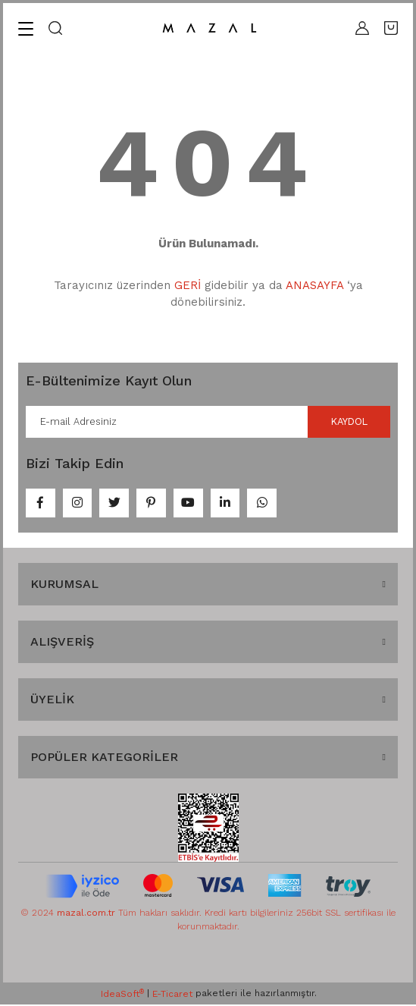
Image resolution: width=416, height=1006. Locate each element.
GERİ (187, 285)
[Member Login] (362, 28)
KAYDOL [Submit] (348, 421)
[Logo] (209, 28)
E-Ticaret (172, 995)
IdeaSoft (122, 995)
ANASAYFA (314, 285)
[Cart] (391, 28)
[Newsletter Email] (208, 422)
